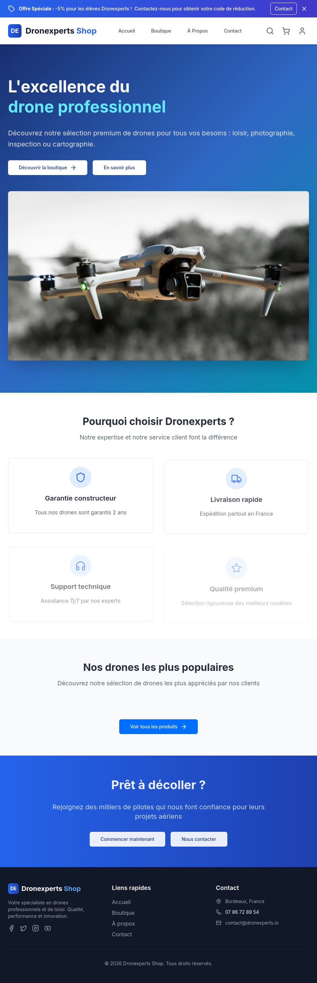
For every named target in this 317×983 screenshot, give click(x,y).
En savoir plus (119, 167)
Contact (283, 8)
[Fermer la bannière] (304, 8)
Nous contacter (199, 841)
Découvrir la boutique (48, 167)
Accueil (126, 31)
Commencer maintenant (127, 841)
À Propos (197, 31)
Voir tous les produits (158, 726)
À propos (123, 923)
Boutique (161, 31)
